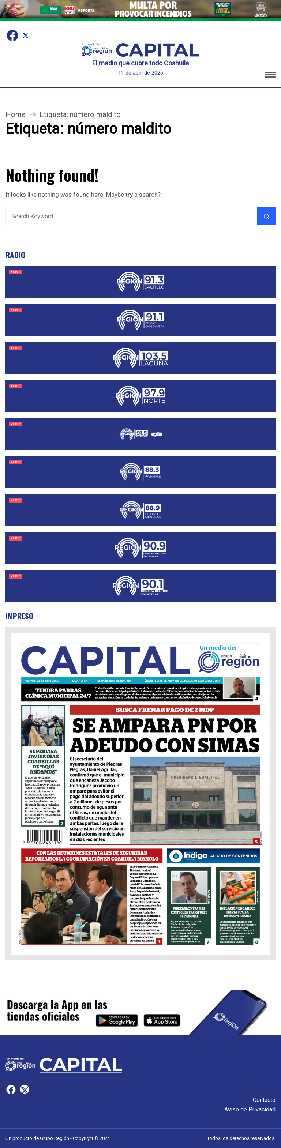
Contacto (264, 1099)
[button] (270, 76)
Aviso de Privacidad (250, 1109)
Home (15, 114)
